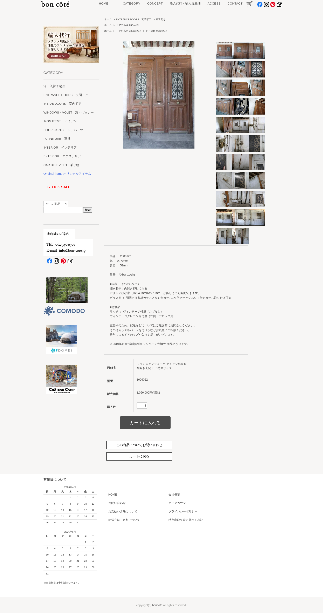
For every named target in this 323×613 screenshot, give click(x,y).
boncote (157, 605)
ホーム (108, 19)
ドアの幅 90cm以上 (156, 30)
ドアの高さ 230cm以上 (128, 25)
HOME (112, 494)
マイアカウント (179, 503)
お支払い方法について (122, 511)
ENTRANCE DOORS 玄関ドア (133, 19)
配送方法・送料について (124, 520)
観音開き (161, 19)
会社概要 (174, 494)
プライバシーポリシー (183, 511)
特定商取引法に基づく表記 (186, 520)
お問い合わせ (117, 503)
